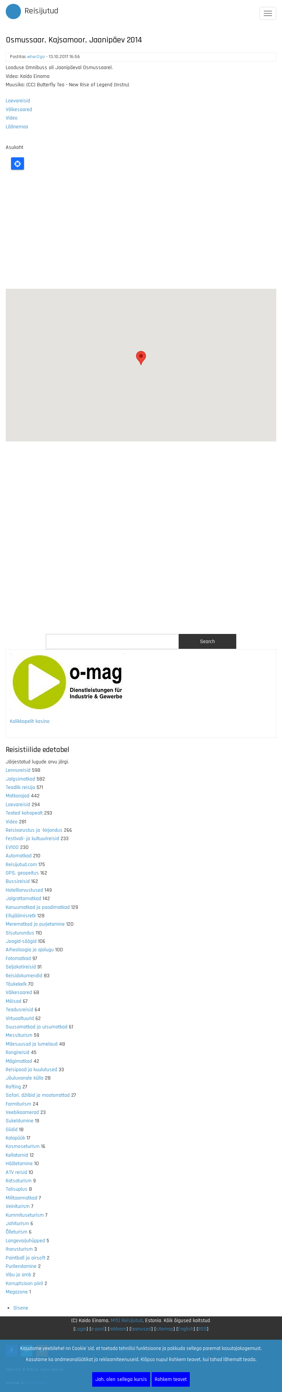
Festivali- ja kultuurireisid (32, 838)
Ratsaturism (19, 1180)
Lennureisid (18, 770)
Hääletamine (19, 1163)
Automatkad (19, 855)
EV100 (12, 847)
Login (81, 1329)
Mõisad (13, 1001)
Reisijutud (41, 11)
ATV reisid (16, 1172)
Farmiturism (18, 1104)
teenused (141, 1329)
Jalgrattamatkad (23, 898)
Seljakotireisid (21, 967)
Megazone (17, 1292)
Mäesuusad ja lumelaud (32, 1044)
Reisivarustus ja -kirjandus (34, 830)
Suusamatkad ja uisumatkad (36, 1026)
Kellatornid (17, 1155)
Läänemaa (17, 126)
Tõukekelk (16, 984)
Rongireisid (17, 1052)
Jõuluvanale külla (24, 1078)
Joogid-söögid (21, 941)
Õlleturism (16, 1232)
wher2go (36, 57)
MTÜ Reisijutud (127, 1320)
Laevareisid (18, 100)
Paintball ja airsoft (25, 1258)
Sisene (20, 1308)
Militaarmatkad (21, 1198)
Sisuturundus (20, 933)
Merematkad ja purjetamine (35, 924)
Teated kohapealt (24, 813)
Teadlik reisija (20, 787)
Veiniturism (18, 1206)
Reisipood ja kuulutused (31, 1069)
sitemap (164, 1329)
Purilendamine (21, 1266)
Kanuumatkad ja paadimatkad (38, 907)
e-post (98, 1329)
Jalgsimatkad (20, 779)
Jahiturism (17, 1223)
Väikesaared (19, 109)
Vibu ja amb (18, 1274)
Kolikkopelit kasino (30, 721)
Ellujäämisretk (21, 915)
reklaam (118, 1329)
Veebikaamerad (22, 1112)
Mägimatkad (19, 1061)
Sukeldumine (20, 1120)
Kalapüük (15, 1138)
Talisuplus (16, 1189)
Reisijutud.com (21, 864)
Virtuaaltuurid (20, 1018)
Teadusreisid (19, 1009)
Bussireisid (18, 881)
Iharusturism (19, 1249)
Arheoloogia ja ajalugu (30, 949)
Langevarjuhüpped (25, 1240)
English (186, 1329)
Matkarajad (17, 795)
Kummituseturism (25, 1215)
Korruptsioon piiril (24, 1283)
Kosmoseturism (23, 1146)
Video (12, 118)
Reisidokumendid (24, 975)
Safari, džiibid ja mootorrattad (38, 1095)
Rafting (13, 1086)
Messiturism (19, 1035)
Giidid (12, 1129)
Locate (17, 163)
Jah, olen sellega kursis (121, 1379)
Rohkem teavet (171, 1379)
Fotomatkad (18, 958)
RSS (202, 1329)
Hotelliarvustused (24, 890)
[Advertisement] (141, 231)
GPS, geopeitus (22, 873)
